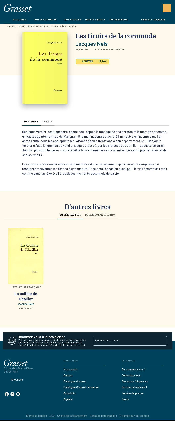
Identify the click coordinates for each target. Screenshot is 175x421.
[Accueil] (18, 8)
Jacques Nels (92, 44)
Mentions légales (36, 415)
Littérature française (38, 26)
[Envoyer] (163, 341)
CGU (52, 415)
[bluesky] (18, 394)
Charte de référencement (72, 415)
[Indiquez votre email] (126, 341)
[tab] (7, 20)
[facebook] (7, 394)
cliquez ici (80, 345)
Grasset (21, 26)
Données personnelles (103, 415)
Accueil (10, 26)
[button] (109, 49)
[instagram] (12, 394)
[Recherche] (167, 8)
